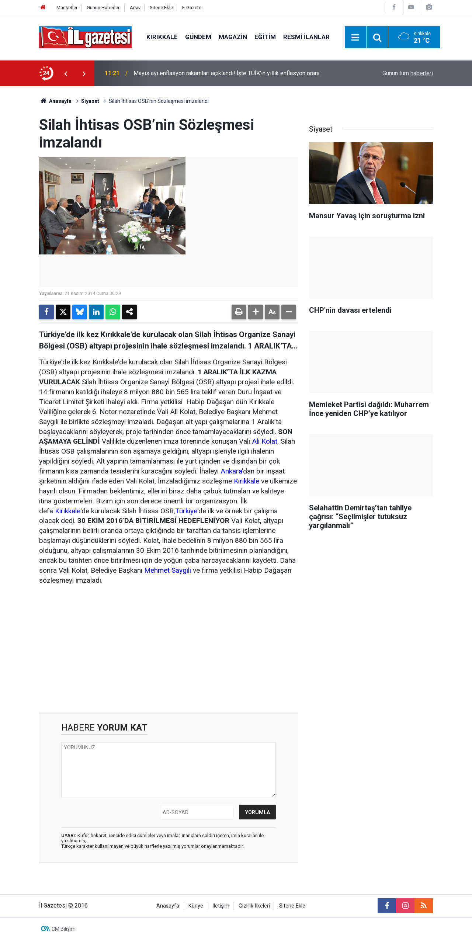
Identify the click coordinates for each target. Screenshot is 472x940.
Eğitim (265, 37)
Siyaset (90, 101)
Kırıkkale (162, 37)
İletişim (220, 906)
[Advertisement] (168, 649)
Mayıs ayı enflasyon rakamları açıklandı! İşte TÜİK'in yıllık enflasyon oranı (226, 73)
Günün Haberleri (104, 7)
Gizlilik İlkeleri (254, 906)
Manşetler (66, 7)
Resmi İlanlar (306, 37)
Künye (195, 906)
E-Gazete (191, 7)
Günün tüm (407, 73)
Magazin (233, 37)
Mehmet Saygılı (167, 570)
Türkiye (186, 511)
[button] (255, 312)
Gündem (198, 37)
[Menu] (355, 38)
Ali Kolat (264, 441)
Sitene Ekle (161, 7)
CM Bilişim (64, 929)
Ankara (231, 471)
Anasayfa (55, 101)
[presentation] (65, 73)
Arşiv (135, 7)
